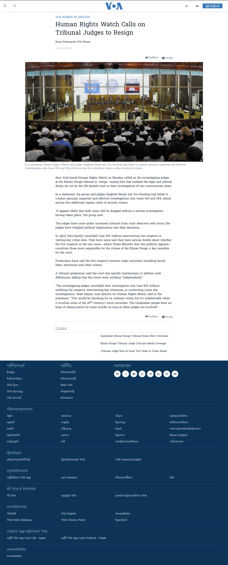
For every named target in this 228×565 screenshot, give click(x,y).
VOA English (68, 514)
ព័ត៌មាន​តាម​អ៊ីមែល (123, 478)
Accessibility (122, 514)
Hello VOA (66, 385)
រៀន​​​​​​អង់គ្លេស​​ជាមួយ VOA (73, 460)
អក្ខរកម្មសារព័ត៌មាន (178, 416)
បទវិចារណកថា (176, 442)
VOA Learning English (128, 460)
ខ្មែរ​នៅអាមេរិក (13, 435)
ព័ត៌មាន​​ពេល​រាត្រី (68, 379)
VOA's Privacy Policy (73, 520)
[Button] (151, 57)
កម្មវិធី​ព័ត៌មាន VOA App (19, 478)
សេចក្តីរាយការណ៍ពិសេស (127, 442)
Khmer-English (178, 435)
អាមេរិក (10, 429)
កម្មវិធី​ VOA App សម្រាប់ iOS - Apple (26, 538)
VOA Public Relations (19, 520)
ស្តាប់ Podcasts (69, 478)
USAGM (11, 514)
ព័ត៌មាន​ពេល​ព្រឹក (68, 372)
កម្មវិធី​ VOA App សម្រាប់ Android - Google (83, 538)
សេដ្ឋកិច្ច (65, 422)
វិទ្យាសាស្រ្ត (120, 422)
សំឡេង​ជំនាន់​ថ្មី (67, 391)
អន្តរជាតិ (11, 422)
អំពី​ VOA (11, 496)
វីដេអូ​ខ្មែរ (11, 372)
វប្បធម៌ (118, 429)
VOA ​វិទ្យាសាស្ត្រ (15, 391)
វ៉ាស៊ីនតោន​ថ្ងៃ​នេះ (15, 379)
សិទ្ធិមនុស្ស (66, 429)
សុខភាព (65, 435)
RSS (172, 478)
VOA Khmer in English (72, 17)
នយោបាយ (66, 416)
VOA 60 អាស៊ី (14, 398)
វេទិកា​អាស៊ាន (66, 398)
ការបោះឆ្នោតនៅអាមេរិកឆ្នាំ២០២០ (185, 429)
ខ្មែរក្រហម (120, 435)
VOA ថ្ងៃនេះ (13, 385)
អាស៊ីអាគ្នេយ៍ (13, 442)
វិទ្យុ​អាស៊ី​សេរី (121, 520)
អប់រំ (63, 442)
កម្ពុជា (9, 416)
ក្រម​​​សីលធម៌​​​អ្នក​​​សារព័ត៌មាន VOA (131, 496)
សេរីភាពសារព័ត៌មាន (179, 422)
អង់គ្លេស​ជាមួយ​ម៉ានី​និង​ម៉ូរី (18, 460)
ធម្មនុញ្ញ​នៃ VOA (68, 496)
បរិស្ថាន (118, 416)
